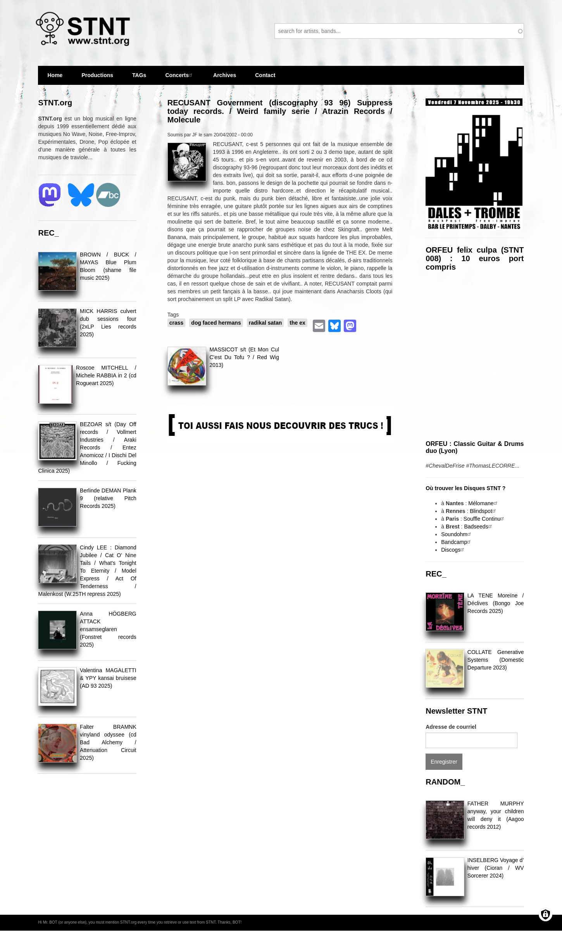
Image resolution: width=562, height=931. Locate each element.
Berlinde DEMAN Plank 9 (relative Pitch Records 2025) (108, 498)
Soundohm (457, 534)
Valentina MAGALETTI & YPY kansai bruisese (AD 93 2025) (108, 678)
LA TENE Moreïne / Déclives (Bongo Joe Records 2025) (495, 603)
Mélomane (483, 503)
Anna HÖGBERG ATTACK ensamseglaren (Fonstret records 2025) (108, 629)
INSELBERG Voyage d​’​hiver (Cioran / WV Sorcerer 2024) (495, 868)
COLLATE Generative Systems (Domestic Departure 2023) (495, 660)
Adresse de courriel (451, 727)
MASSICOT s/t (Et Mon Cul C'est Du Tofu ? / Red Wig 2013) (244, 357)
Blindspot (484, 511)
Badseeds (478, 526)
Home (54, 75)
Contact (265, 75)
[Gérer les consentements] (545, 914)
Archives (224, 75)
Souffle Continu (485, 519)
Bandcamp (456, 542)
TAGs (139, 78)
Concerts (179, 75)
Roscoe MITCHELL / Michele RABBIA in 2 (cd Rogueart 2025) (106, 375)
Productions (97, 75)
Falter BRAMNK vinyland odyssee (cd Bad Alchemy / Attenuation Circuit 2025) (108, 742)
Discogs (453, 550)
